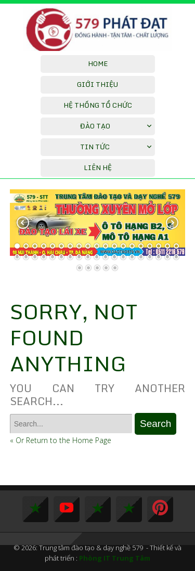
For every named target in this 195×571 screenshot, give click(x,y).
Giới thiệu (97, 84)
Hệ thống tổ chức (97, 105)
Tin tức (95, 146)
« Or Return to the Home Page (60, 440)
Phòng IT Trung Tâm (114, 558)
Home (98, 63)
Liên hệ (98, 167)
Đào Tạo (95, 126)
